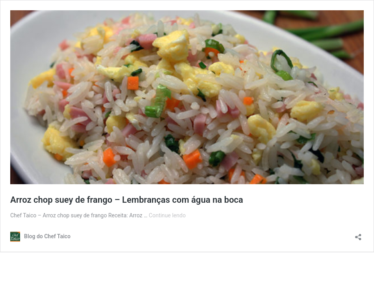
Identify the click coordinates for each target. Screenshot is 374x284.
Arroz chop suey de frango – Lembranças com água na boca (126, 200)
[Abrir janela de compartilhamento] (358, 234)
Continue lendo (167, 215)
